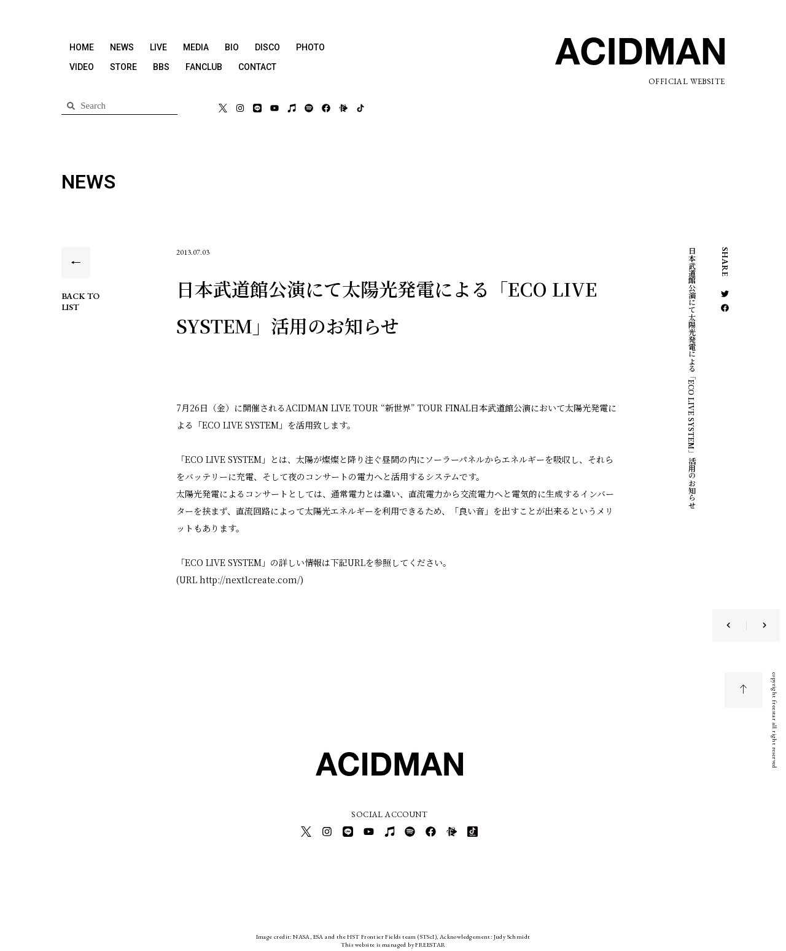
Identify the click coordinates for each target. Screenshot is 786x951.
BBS (161, 67)
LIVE (158, 47)
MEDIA (196, 47)
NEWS (122, 47)
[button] (725, 294)
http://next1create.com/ (250, 579)
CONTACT (257, 67)
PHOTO (310, 47)
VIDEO (81, 67)
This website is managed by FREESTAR (393, 941)
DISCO (267, 47)
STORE (123, 67)
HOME (81, 47)
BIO (232, 47)
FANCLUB (203, 67)
